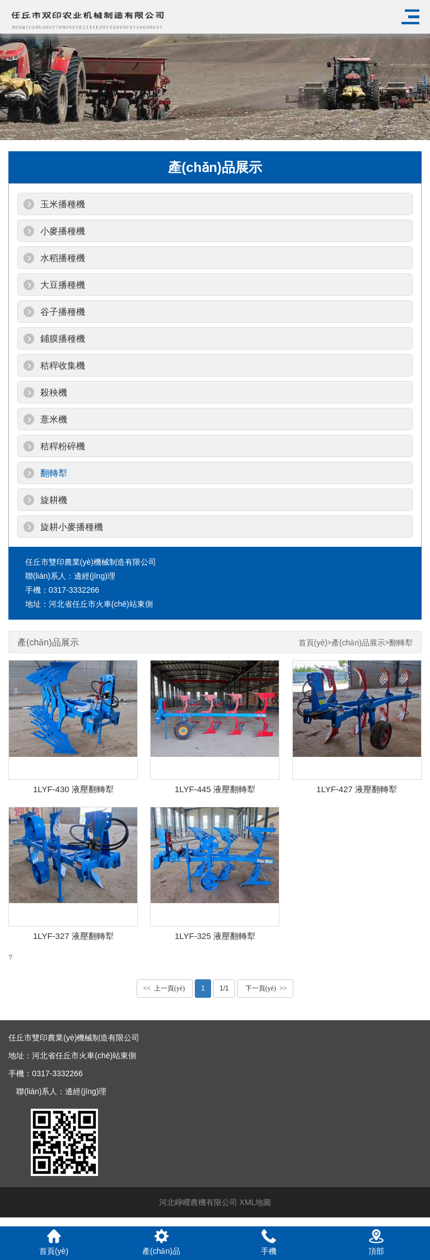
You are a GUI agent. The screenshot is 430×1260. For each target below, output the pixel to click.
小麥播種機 (62, 231)
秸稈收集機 (62, 365)
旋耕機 (53, 500)
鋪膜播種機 (62, 338)
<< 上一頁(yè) (164, 988)
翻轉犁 (53, 473)
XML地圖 (256, 1202)
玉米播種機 (62, 204)
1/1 (224, 988)
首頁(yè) (313, 643)
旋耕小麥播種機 (71, 527)
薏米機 (53, 419)
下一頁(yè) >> (265, 988)
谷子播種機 (62, 312)
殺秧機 (53, 392)
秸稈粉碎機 (62, 446)
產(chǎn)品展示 (358, 643)
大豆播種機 (62, 285)
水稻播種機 (62, 258)
